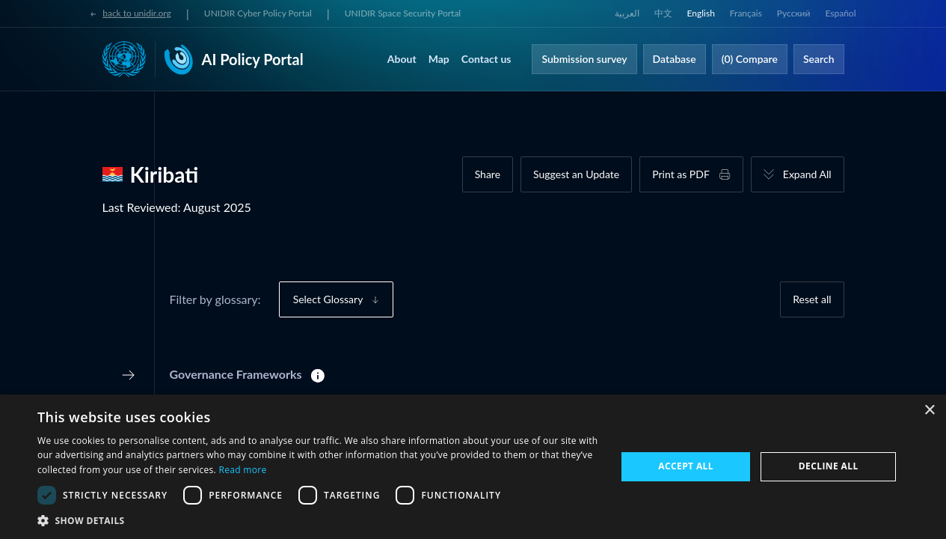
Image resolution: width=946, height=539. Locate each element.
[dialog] (473, 467)
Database (674, 58)
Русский (794, 13)
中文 (663, 13)
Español (840, 13)
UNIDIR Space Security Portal (403, 13)
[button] (318, 520)
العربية (627, 13)
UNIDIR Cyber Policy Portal (258, 13)
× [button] (929, 410)
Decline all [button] (829, 466)
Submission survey (584, 58)
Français (746, 13)
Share (487, 174)
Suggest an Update (576, 174)
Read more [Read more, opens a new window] (242, 469)
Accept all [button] (685, 466)
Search (819, 58)
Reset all (812, 299)
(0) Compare (750, 58)
